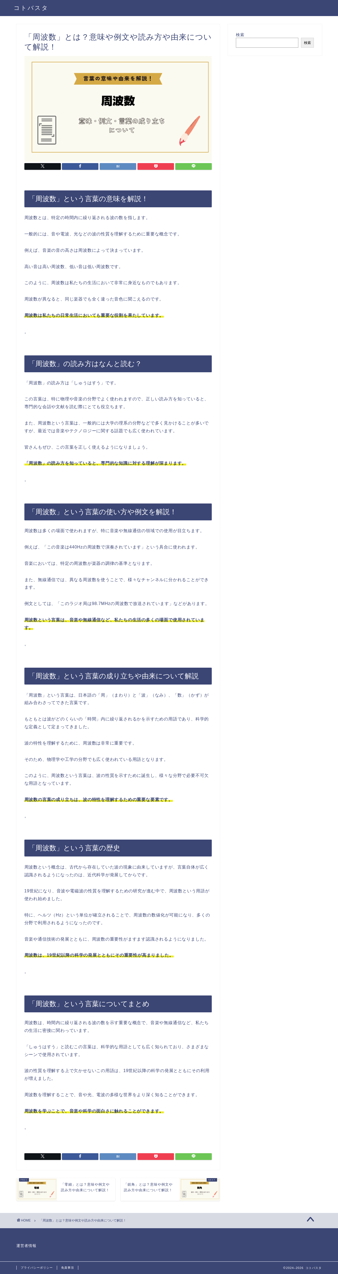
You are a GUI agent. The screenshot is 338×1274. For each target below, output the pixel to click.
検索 (240, 34)
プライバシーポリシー (37, 1267)
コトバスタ (31, 7)
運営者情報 (26, 1246)
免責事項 (67, 1267)
